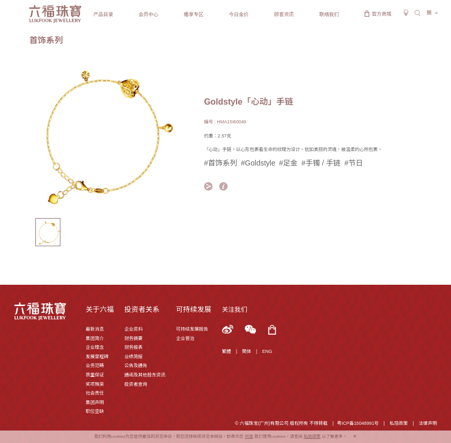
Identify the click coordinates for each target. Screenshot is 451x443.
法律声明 (428, 423)
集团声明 (94, 402)
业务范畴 (94, 365)
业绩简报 (133, 356)
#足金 (288, 163)
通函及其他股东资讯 (145, 374)
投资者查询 (135, 384)
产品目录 (103, 14)
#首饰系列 (220, 163)
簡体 (247, 351)
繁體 (226, 351)
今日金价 (239, 14)
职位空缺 (94, 411)
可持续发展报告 (192, 329)
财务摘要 (133, 338)
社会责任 (94, 393)
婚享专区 (194, 14)
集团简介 (94, 338)
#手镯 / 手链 (321, 163)
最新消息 (94, 329)
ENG (267, 351)
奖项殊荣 (94, 384)
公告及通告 (135, 365)
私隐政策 (399, 423)
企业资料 (133, 329)
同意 (249, 436)
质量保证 (94, 374)
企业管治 (185, 338)
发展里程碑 (96, 356)
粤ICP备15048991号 (358, 423)
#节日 (353, 163)
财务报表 (133, 347)
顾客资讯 (284, 14)
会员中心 (148, 14)
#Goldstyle (258, 163)
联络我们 (329, 14)
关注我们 (234, 309)
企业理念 (94, 347)
